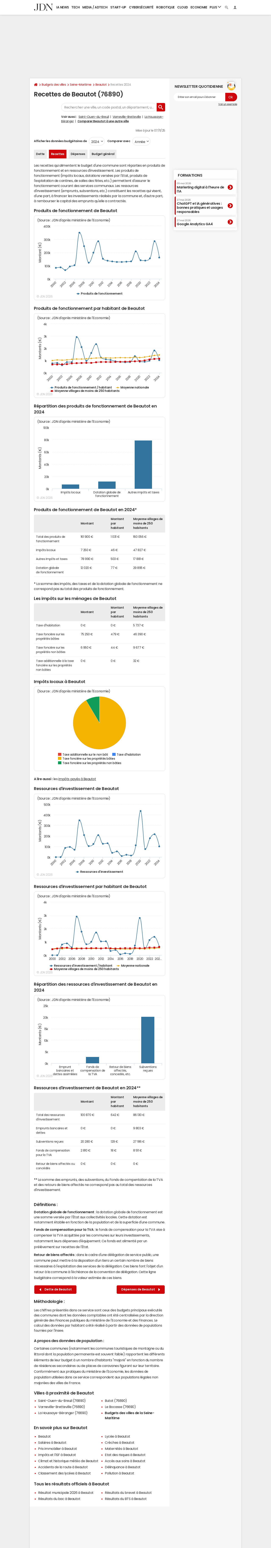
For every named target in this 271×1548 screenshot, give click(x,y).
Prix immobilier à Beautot (57, 1448)
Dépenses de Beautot (140, 1289)
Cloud (182, 7)
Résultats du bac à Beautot (59, 1498)
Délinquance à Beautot (123, 1467)
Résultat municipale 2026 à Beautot (66, 1492)
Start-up (118, 7)
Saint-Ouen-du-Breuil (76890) (62, 1400)
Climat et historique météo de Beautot (68, 1461)
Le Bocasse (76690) (120, 1406)
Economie (199, 7)
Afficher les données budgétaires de (60, 141)
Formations (190, 175)
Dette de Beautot (55, 1289)
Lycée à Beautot (117, 1436)
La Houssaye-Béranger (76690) (63, 1413)
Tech (75, 7)
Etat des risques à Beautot (125, 1454)
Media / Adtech (94, 7)
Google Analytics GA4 (195, 222)
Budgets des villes (54, 84)
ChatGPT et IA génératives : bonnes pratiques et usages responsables (200, 206)
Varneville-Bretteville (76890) (61, 1406)
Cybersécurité (141, 7)
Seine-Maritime (80, 84)
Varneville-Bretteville (127, 116)
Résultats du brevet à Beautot (128, 1492)
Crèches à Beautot (119, 1442)
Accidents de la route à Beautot (63, 1467)
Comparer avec (118, 141)
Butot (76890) (116, 1400)
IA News (62, 7)
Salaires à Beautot (52, 1442)
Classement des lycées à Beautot (64, 1473)
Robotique (165, 7)
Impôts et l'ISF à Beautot (57, 1454)
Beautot (101, 84)
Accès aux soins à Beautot (125, 1461)
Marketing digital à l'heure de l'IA (200, 187)
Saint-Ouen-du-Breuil (94, 116)
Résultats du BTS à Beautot (126, 1498)
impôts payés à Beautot (77, 779)
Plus (215, 7)
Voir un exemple (227, 104)
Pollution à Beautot (119, 1473)
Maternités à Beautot (121, 1448)
